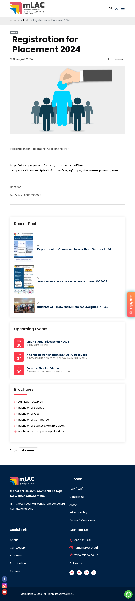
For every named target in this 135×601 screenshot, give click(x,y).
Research (16, 571)
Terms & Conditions (82, 520)
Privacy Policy (78, 512)
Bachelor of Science (31, 408)
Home (16, 20)
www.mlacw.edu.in (86, 555)
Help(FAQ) (76, 489)
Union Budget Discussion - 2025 (47, 341)
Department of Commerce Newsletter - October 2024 (74, 249)
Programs (16, 555)
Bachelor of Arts (28, 414)
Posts (26, 20)
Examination (18, 563)
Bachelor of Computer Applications (41, 431)
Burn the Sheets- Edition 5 (43, 368)
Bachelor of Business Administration (41, 426)
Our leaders (18, 548)
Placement (28, 450)
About (73, 505)
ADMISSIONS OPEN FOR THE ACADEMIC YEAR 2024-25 (72, 281)
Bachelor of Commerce (33, 420)
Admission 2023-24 (30, 402)
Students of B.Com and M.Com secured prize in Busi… (73, 307)
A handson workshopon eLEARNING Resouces (56, 355)
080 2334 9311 (83, 540)
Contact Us (76, 497)
